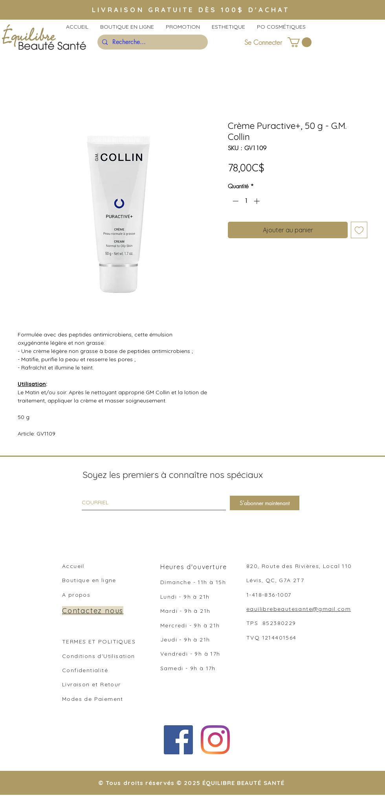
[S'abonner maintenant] (264, 503)
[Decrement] (234, 201)
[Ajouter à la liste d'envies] (359, 230)
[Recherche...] (151, 42)
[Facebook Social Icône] (178, 739)
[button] (300, 42)
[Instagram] (215, 739)
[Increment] (257, 201)
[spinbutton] (246, 201)
